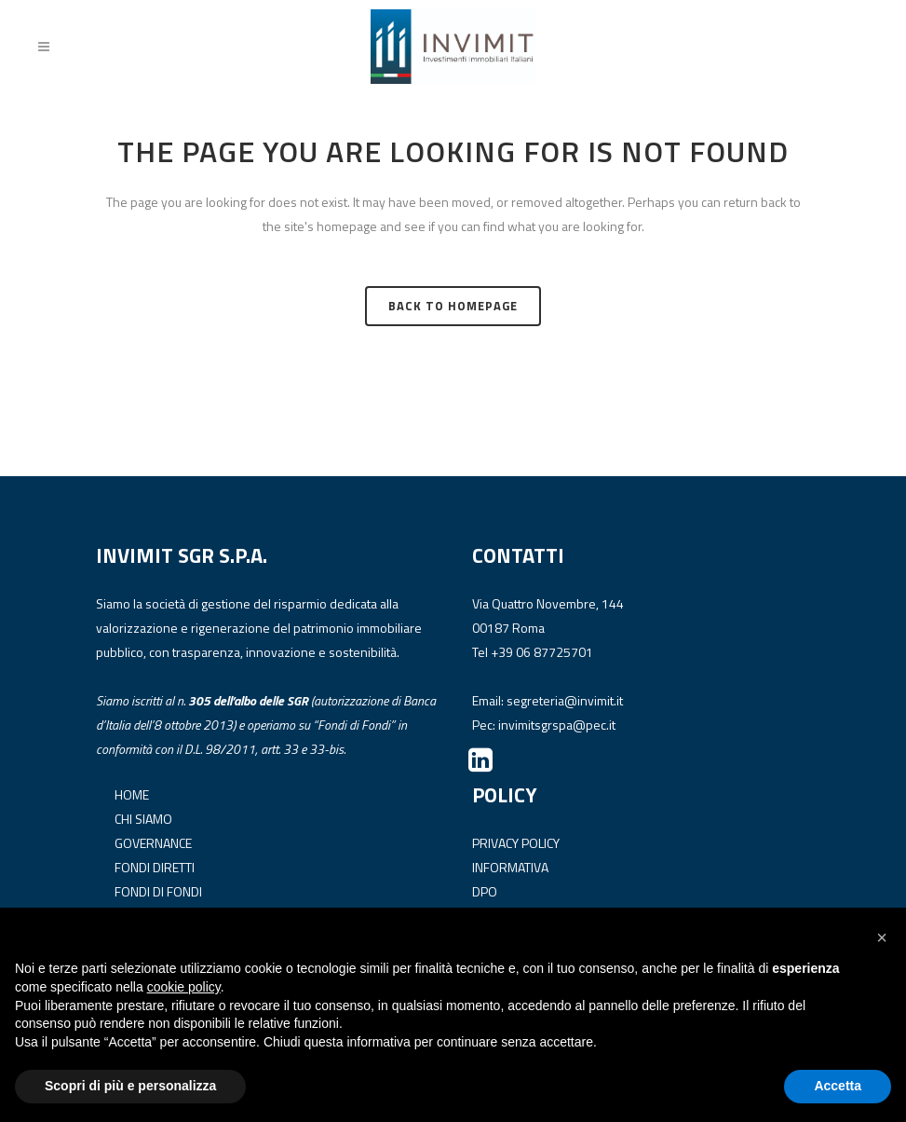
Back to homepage (453, 305)
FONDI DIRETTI (155, 866)
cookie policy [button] (184, 986)
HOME (132, 793)
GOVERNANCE (153, 842)
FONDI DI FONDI (158, 890)
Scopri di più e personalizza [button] (130, 1085)
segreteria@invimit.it (565, 699)
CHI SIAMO (143, 818)
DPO (484, 890)
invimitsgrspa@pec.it (556, 723)
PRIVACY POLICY (516, 842)
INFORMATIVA (510, 866)
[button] (882, 937)
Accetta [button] (837, 1085)
